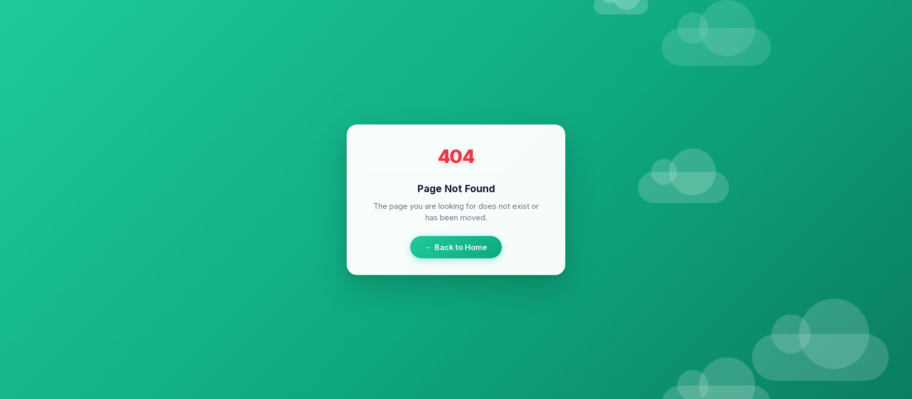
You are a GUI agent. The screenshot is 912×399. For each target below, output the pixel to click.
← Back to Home (456, 246)
